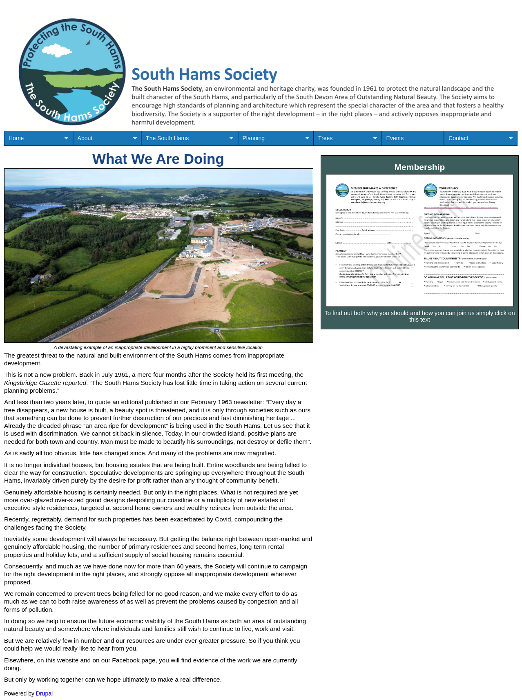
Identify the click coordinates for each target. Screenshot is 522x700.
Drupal (44, 693)
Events (395, 138)
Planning (273, 140)
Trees (345, 140)
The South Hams (187, 140)
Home (36, 140)
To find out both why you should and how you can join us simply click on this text (419, 316)
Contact (478, 140)
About (105, 140)
